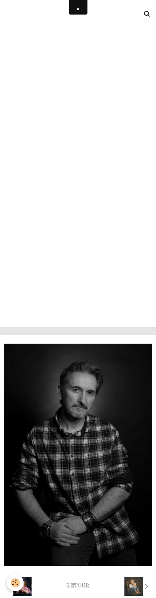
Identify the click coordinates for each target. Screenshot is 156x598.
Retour (78, 586)
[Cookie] (15, 582)
